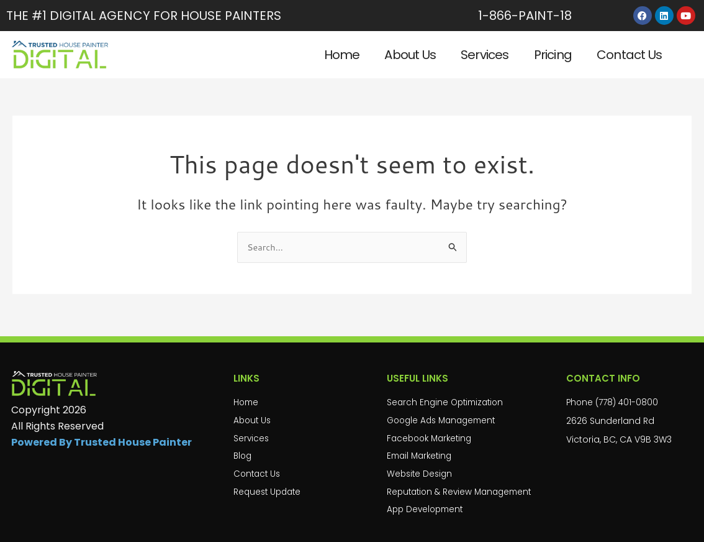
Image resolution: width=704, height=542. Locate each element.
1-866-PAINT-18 (525, 15)
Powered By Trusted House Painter (101, 438)
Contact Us (629, 54)
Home (342, 54)
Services (485, 54)
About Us (410, 54)
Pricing (553, 54)
